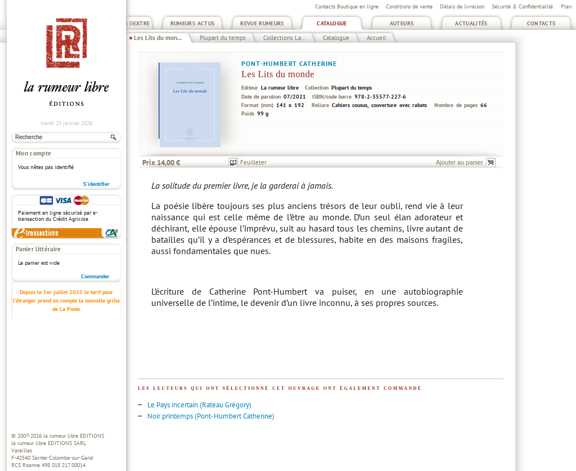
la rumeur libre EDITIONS (73, 435)
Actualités (471, 23)
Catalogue (331, 23)
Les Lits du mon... (158, 38)
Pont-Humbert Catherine (289, 63)
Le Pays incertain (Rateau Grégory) (199, 405)
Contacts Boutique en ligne (347, 6)
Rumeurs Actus (192, 23)
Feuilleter (253, 162)
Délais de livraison (462, 6)
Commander (95, 276)
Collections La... (284, 38)
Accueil (376, 38)
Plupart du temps (223, 38)
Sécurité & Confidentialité (522, 6)
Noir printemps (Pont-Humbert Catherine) (210, 416)
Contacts (541, 23)
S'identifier (96, 184)
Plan (566, 6)
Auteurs (402, 23)
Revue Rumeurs (262, 23)
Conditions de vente (409, 6)
